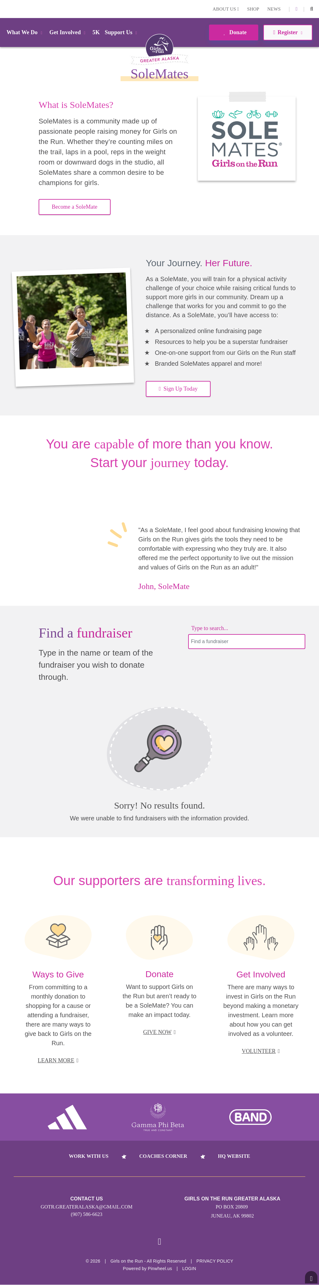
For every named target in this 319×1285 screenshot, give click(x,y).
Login (6, 9)
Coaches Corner (163, 1156)
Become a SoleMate (75, 207)
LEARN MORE (58, 1060)
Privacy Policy (215, 1261)
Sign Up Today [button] (178, 389)
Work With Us (88, 1156)
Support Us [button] (122, 32)
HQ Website (234, 1156)
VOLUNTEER (261, 1051)
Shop (253, 9)
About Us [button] (226, 9)
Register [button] (287, 32)
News (274, 9)
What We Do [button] (26, 32)
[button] (311, 9)
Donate (233, 32)
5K (96, 32)
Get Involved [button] (69, 32)
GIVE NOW (159, 1032)
